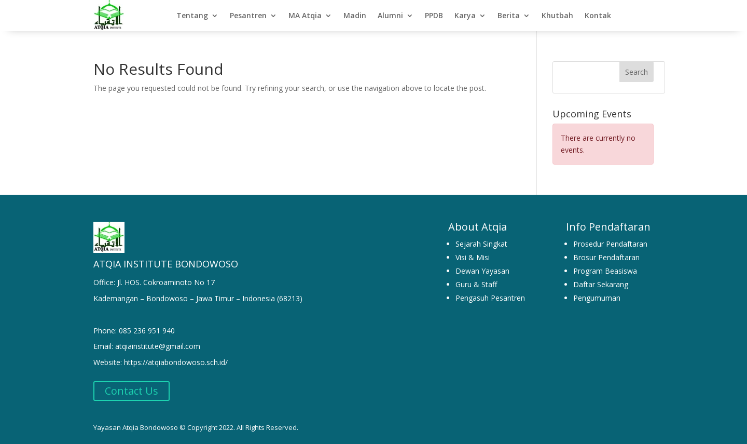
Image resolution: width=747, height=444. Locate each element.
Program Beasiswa (605, 271)
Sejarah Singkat (481, 244)
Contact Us (131, 391)
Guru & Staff (476, 284)
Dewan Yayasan (482, 271)
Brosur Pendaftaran (606, 257)
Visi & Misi (472, 257)
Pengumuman (596, 298)
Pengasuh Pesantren (490, 298)
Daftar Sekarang (600, 284)
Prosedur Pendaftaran (610, 244)
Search (636, 72)
